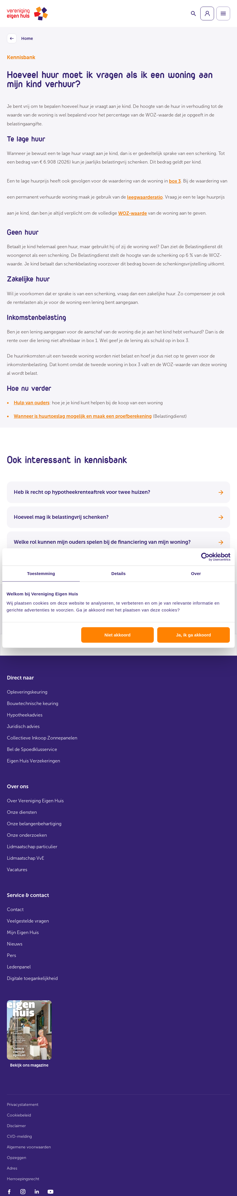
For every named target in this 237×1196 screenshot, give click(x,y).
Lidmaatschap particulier (32, 846)
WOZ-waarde (132, 213)
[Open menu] (223, 13)
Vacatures (17, 869)
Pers (11, 955)
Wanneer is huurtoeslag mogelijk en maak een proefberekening (83, 416)
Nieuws (14, 944)
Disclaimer (16, 1125)
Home (20, 39)
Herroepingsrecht (23, 1178)
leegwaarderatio (145, 197)
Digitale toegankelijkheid (32, 978)
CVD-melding (19, 1136)
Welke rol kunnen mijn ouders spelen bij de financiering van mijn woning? (118, 542)
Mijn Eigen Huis (23, 932)
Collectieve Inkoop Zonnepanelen (42, 738)
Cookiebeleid (19, 1115)
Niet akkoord (117, 634)
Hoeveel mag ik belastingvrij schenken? (118, 517)
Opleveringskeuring (27, 692)
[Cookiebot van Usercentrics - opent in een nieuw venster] (205, 557)
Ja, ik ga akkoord (193, 634)
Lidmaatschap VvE (25, 858)
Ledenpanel (19, 967)
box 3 (175, 181)
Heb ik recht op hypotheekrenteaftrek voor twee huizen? (118, 492)
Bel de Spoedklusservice (32, 749)
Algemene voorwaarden (29, 1147)
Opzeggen (16, 1157)
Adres (12, 1168)
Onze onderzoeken (27, 835)
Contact (15, 909)
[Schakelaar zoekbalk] (193, 13)
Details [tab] (118, 573)
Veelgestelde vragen (28, 921)
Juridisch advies (23, 726)
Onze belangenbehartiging (34, 823)
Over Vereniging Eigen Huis (35, 800)
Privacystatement (22, 1104)
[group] (207, 13)
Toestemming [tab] (41, 573)
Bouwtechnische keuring (32, 703)
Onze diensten (22, 812)
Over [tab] (196, 573)
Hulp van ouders (31, 402)
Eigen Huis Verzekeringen (33, 761)
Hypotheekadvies (24, 715)
